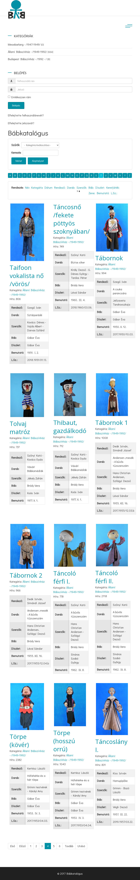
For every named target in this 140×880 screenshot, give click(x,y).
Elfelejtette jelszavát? (21, 123)
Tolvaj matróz (20, 427)
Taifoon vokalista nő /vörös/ (27, 275)
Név (27, 187)
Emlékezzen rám (19, 97)
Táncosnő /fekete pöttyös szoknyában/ (71, 219)
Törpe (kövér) (19, 740)
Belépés (16, 105)
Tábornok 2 (26, 575)
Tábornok (109, 258)
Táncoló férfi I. (64, 577)
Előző (22, 846)
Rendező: (59, 187)
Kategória (37, 187)
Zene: (92, 193)
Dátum (48, 187)
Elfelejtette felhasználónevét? (26, 115)
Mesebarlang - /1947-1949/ (26, 44)
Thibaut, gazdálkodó (69, 426)
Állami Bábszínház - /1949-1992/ (30, 52)
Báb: (91, 187)
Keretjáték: (112, 187)
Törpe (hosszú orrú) (64, 741)
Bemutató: (103, 193)
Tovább (69, 846)
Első (12, 846)
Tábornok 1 (111, 422)
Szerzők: (82, 187)
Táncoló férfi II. (106, 577)
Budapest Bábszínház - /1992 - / (29, 59)
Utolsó (81, 846)
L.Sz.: (114, 193)
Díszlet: (100, 187)
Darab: (71, 187)
